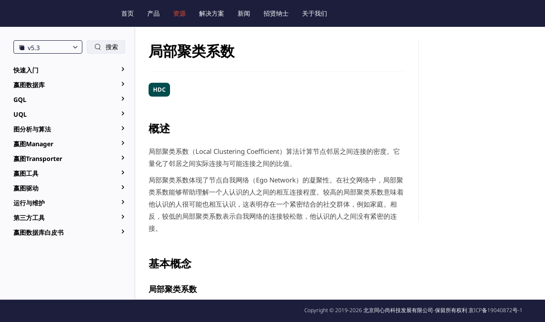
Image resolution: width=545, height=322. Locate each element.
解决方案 (211, 13)
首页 (127, 13)
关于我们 (314, 13)
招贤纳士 (276, 13)
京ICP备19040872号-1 (495, 310)
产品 (153, 13)
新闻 (244, 13)
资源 (179, 13)
